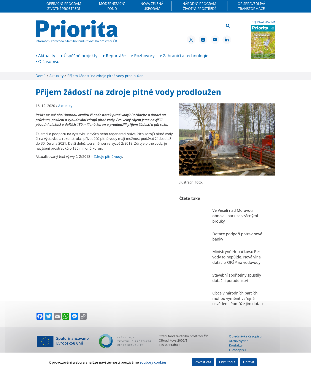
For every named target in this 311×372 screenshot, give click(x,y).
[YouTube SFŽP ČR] (215, 39)
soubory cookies (153, 362)
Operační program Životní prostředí (63, 6)
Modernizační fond (112, 6)
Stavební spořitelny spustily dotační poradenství (236, 277)
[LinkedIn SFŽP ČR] (226, 39)
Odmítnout (227, 362)
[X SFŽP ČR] (191, 39)
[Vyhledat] (228, 26)
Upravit (248, 362)
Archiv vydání (239, 341)
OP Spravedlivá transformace (251, 6)
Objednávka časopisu (245, 336)
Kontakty (236, 345)
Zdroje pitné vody (108, 156)
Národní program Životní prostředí (199, 6)
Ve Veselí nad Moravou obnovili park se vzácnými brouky (235, 215)
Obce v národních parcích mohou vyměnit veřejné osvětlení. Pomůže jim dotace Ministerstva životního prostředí (238, 303)
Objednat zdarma (263, 22)
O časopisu (237, 350)
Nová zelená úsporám (151, 6)
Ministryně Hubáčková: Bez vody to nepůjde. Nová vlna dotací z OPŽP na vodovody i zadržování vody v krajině (237, 259)
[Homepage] (76, 31)
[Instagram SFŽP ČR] (203, 39)
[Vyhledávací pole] (202, 25)
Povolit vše (203, 362)
